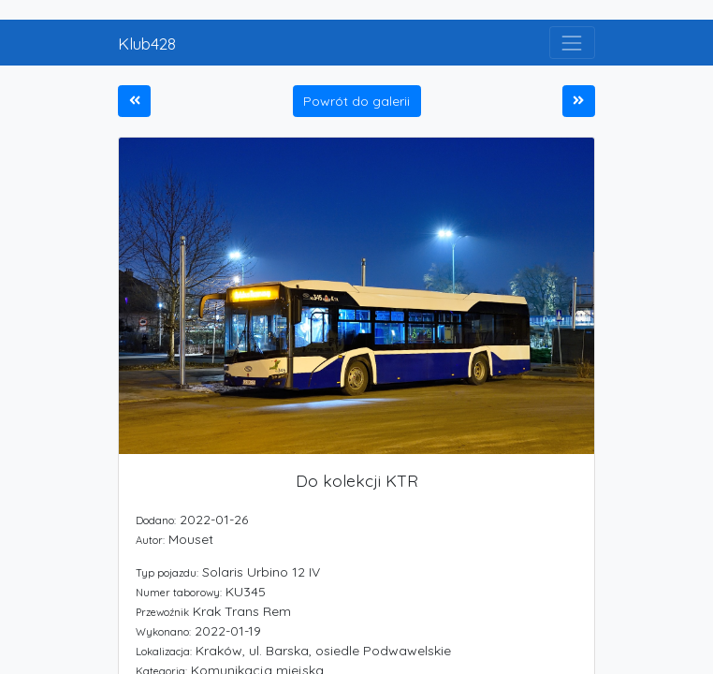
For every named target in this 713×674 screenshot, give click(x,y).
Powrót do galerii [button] (356, 101)
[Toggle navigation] (572, 42)
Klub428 (147, 43)
